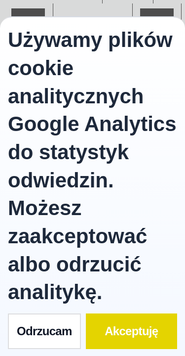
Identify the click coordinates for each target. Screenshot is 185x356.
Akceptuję (131, 331)
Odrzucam (44, 331)
